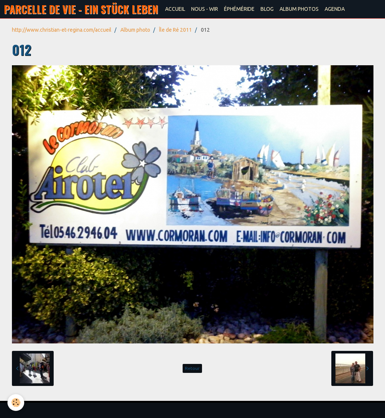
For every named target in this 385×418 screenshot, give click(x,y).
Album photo (135, 30)
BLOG (267, 9)
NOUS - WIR (204, 9)
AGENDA (335, 9)
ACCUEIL (175, 9)
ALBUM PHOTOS (299, 9)
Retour (192, 368)
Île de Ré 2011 (175, 30)
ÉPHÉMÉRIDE (239, 9)
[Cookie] (15, 402)
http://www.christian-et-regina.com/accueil (61, 30)
